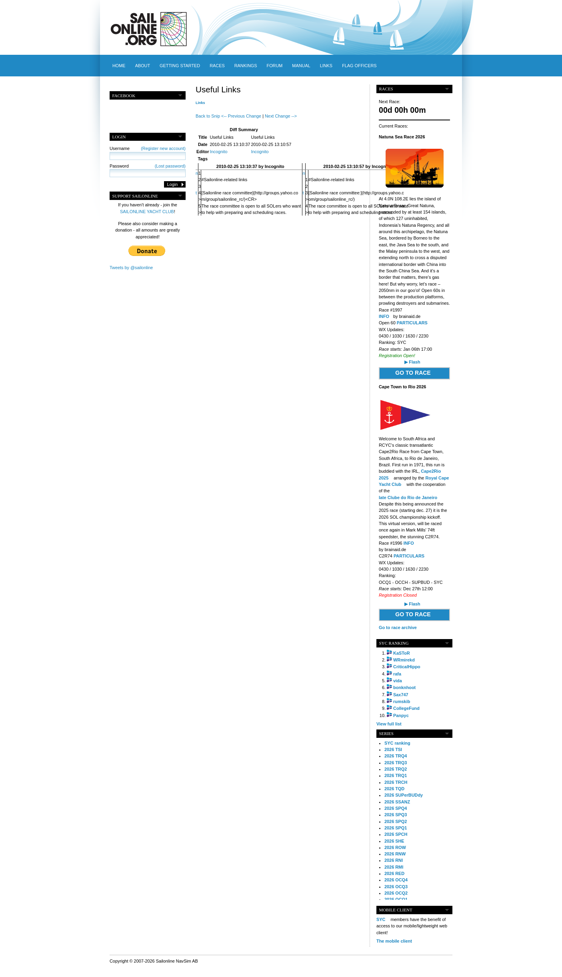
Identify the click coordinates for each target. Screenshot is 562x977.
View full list (389, 723)
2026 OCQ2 (396, 893)
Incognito (218, 151)
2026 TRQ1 (395, 775)
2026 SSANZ (397, 801)
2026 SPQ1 (395, 827)
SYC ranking (397, 743)
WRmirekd (404, 659)
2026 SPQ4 (395, 808)
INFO (384, 316)
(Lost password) (170, 166)
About (142, 65)
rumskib (401, 701)
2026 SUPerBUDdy (403, 795)
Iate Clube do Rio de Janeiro (408, 497)
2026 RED (394, 873)
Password (148, 166)
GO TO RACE (412, 373)
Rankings (245, 65)
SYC (380, 919)
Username (148, 148)
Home (119, 65)
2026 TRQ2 (395, 769)
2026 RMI (393, 867)
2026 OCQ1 (396, 899)
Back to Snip (208, 116)
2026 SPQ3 (395, 814)
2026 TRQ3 (395, 762)
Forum (274, 65)
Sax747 (400, 694)
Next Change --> (281, 116)
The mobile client (394, 941)
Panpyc (401, 715)
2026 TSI (393, 749)
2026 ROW (395, 847)
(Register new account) (163, 148)
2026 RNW (395, 853)
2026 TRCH (395, 782)
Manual (301, 65)
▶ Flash (412, 362)
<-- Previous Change (241, 116)
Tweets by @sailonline (131, 267)
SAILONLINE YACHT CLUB (147, 211)
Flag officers (359, 65)
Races (217, 65)
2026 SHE (394, 841)
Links (326, 65)
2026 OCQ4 (396, 879)
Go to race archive (398, 627)
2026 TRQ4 (395, 755)
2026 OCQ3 (396, 886)
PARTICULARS (412, 322)
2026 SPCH (395, 834)
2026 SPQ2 (395, 821)
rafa (397, 673)
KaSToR (401, 653)
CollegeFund (406, 708)
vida (397, 680)
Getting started (180, 65)
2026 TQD (394, 788)
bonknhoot (404, 687)
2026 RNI (393, 860)
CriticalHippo (406, 666)
